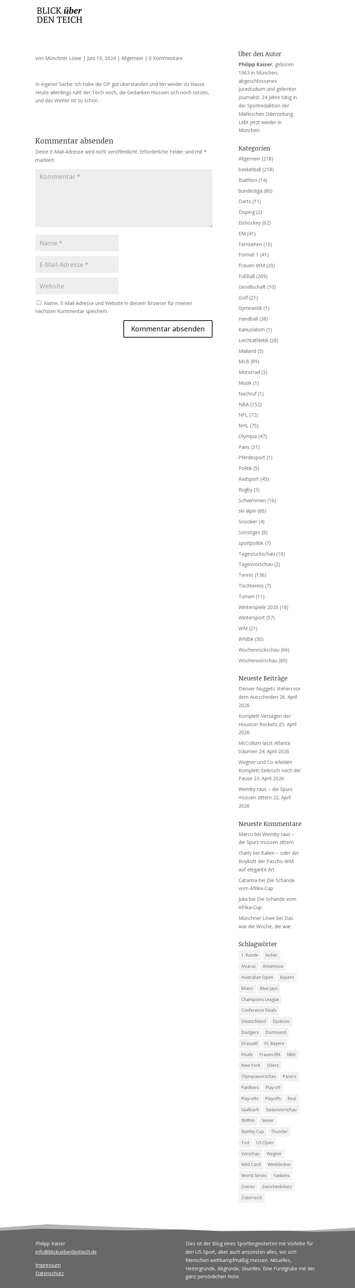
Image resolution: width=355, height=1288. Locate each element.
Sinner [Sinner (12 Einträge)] (268, 1120)
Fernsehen (250, 244)
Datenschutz (49, 1273)
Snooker (248, 521)
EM (242, 233)
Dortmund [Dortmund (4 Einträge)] (276, 1032)
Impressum (48, 1265)
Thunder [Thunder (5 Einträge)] (279, 1131)
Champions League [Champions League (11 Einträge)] (260, 999)
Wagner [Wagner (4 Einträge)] (274, 1154)
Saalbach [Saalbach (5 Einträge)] (250, 1110)
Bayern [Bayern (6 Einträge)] (287, 977)
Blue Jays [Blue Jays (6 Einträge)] (268, 988)
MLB (244, 361)
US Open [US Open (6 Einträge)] (265, 1143)
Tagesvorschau (256, 564)
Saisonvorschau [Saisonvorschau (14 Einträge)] (281, 1110)
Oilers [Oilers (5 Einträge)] (273, 1065)
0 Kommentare (166, 58)
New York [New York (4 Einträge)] (250, 1065)
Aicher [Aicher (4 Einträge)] (271, 955)
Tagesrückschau (257, 553)
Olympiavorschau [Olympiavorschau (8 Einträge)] (258, 1076)
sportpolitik (251, 543)
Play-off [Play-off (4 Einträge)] (273, 1087)
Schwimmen (252, 500)
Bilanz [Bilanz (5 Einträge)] (247, 988)
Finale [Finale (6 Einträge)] (247, 1055)
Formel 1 (249, 254)
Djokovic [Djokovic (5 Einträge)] (281, 1021)
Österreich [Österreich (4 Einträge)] (251, 1198)
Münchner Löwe (63, 58)
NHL (244, 425)
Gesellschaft (252, 287)
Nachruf (248, 393)
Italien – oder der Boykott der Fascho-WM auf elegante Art (269, 861)
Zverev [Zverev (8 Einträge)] (248, 1187)
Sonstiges (249, 532)
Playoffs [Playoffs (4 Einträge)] (273, 1099)
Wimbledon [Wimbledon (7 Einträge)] (279, 1164)
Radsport (249, 479)
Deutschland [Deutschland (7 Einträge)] (253, 1021)
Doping (247, 212)
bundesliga (250, 191)
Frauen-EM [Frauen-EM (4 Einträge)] (270, 1055)
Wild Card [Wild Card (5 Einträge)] (251, 1164)
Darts (245, 201)
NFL (243, 414)
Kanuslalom (252, 329)
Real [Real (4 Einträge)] (292, 1099)
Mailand (247, 351)
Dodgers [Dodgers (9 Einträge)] (250, 1032)
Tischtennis (251, 585)
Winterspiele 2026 (258, 607)
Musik (245, 383)
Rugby (245, 489)
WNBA (246, 639)
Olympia (248, 436)
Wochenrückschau (259, 649)
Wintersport (252, 617)
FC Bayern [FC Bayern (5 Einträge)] (274, 1043)
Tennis (246, 575)
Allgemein (132, 58)
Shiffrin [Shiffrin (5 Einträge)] (248, 1120)
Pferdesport (252, 457)
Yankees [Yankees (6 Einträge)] (281, 1175)
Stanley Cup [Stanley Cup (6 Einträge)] (252, 1131)
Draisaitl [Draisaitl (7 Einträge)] (249, 1043)
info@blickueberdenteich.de (66, 1251)
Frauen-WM (252, 265)
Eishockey (250, 222)
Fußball (247, 276)
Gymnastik (250, 308)
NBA (244, 404)
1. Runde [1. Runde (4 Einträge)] (249, 955)
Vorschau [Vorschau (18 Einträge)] (250, 1154)
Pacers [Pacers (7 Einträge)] (289, 1076)
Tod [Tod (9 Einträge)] (245, 1143)
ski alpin (247, 510)
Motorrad (249, 372)
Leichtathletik (253, 340)
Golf (243, 297)
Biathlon (248, 180)
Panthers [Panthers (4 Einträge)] (250, 1087)
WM (243, 628)
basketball (250, 169)
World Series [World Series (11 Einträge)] (253, 1175)
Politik (245, 468)
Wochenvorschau (258, 660)
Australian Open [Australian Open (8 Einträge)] (257, 977)
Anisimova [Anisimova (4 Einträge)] (273, 966)
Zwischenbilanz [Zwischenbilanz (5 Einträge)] (277, 1187)
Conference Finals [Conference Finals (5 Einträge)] (258, 1010)
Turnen (246, 596)
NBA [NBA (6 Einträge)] (291, 1055)
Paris (244, 447)
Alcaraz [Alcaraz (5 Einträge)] (248, 966)
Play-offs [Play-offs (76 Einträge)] (249, 1099)
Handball (248, 318)
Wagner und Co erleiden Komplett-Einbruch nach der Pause (270, 770)
